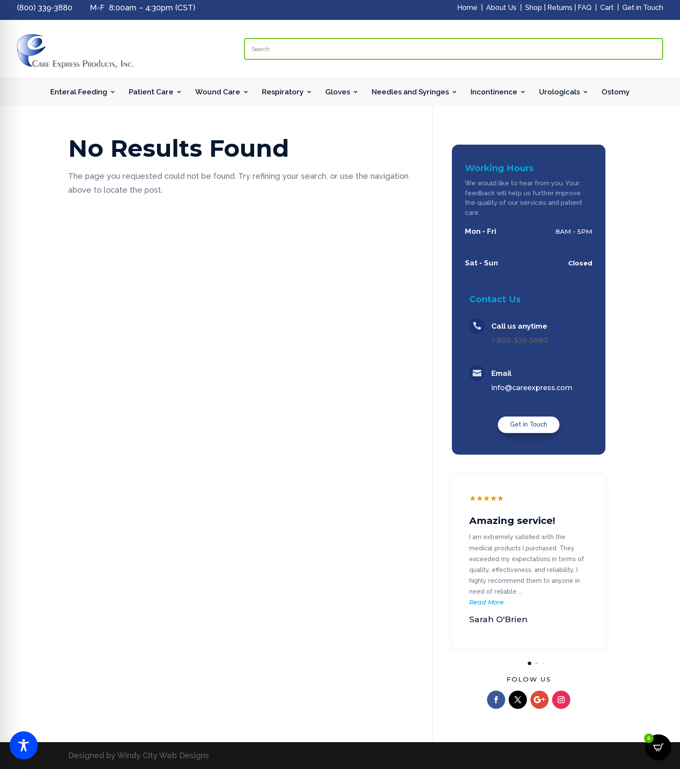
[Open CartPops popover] (658, 747)
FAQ (585, 7)
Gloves (337, 92)
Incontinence (494, 92)
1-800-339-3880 (519, 340)
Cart (607, 7)
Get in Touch (642, 7)
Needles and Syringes (410, 92)
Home (467, 7)
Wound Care (217, 92)
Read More (486, 602)
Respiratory (283, 92)
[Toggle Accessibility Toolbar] (24, 745)
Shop (533, 7)
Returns (559, 7)
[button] (529, 663)
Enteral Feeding (78, 92)
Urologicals (559, 92)
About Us (501, 7)
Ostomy (616, 92)
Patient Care (151, 92)
